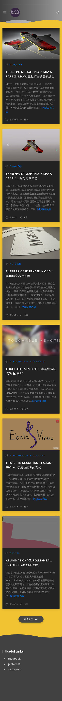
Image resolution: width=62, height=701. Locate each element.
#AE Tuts (14, 553)
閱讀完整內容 (44, 209)
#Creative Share (19, 361)
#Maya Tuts (16, 64)
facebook (14, 659)
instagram (14, 669)
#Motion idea (37, 361)
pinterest (14, 664)
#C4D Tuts (15, 263)
